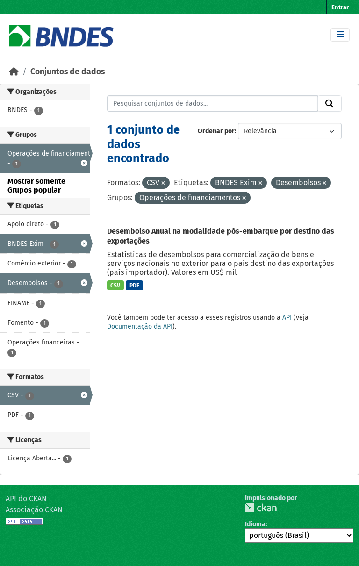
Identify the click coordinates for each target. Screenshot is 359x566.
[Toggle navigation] (340, 35)
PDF (134, 285)
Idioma (255, 524)
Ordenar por (216, 131)
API (287, 318)
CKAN (261, 508)
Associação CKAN (34, 509)
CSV (115, 285)
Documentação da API (139, 326)
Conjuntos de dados (67, 72)
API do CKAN (26, 498)
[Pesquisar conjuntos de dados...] (212, 103)
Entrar (340, 7)
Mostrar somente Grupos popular (36, 185)
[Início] (14, 72)
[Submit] (329, 103)
